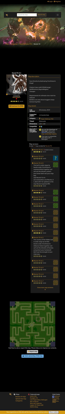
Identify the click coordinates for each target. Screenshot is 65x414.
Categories (14, 44)
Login (50, 1)
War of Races (34, 402)
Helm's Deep (34, 407)
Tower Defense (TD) (25, 44)
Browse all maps (21, 397)
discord (44, 132)
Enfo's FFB (33, 396)
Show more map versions (45, 288)
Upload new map (21, 399)
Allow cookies (53, 412)
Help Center (56, 394)
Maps (7, 44)
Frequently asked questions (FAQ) (55, 400)
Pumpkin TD (34, 398)
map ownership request (49, 134)
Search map (41, 15)
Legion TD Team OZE (36, 405)
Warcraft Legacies (36, 403)
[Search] (27, 14)
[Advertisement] (32, 30)
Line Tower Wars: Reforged (38, 400)
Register (57, 1)
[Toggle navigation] (57, 14)
